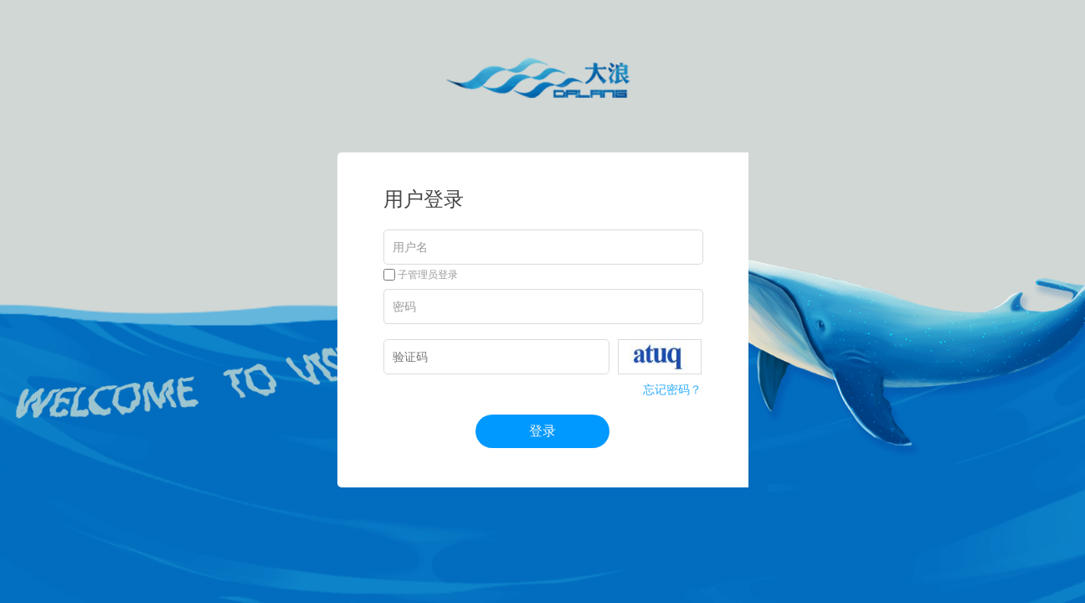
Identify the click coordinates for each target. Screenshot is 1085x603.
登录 (542, 431)
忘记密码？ (672, 389)
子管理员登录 (420, 275)
